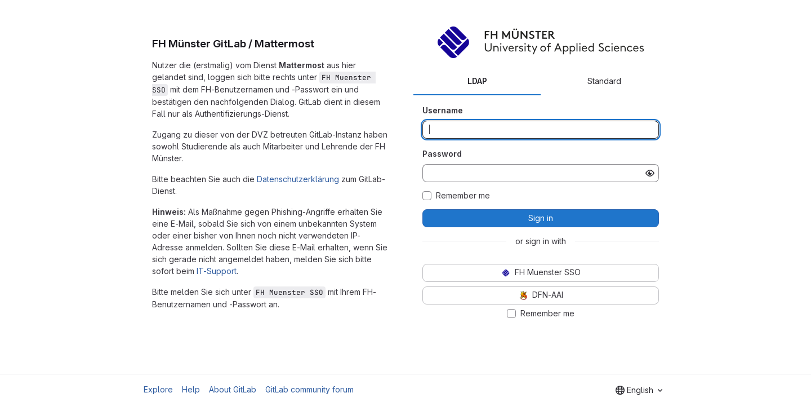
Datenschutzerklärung (298, 179)
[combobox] (639, 390)
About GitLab (232, 389)
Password (442, 153)
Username (442, 110)
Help (191, 389)
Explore (158, 389)
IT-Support (217, 271)
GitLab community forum (309, 389)
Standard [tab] (604, 81)
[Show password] (650, 173)
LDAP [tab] (477, 81)
